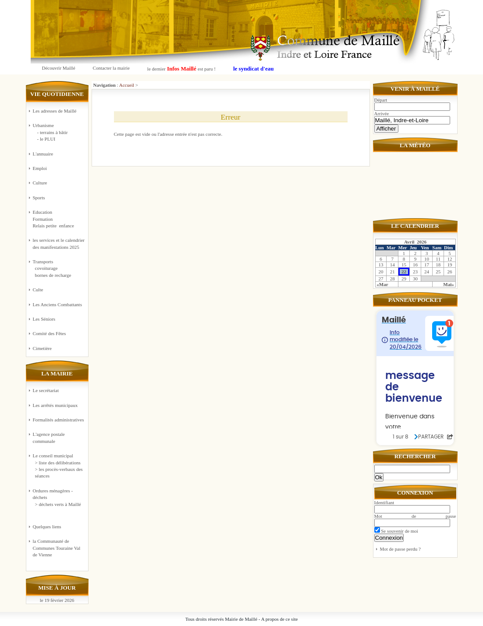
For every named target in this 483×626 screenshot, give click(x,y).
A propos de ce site (279, 619)
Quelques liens (47, 526)
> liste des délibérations (58, 462)
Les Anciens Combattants (57, 304)
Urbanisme (59, 132)
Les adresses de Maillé (55, 110)
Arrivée (381, 113)
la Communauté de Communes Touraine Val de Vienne (57, 547)
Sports (39, 197)
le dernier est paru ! (181, 68)
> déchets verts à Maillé (58, 504)
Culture (40, 182)
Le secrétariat (46, 390)
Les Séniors (44, 319)
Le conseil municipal (53, 455)
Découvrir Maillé (58, 68)
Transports (59, 269)
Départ (380, 100)
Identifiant (384, 502)
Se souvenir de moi (396, 531)
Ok (379, 477)
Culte (38, 289)
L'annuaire (43, 153)
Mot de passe (415, 516)
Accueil (126, 85)
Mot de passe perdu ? (400, 549)
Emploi (40, 168)
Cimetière (42, 348)
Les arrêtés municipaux (55, 405)
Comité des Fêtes (49, 333)
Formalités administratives (58, 419)
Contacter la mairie (111, 68)
